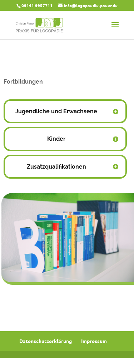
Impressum (94, 341)
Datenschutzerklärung (45, 341)
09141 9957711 (37, 5)
